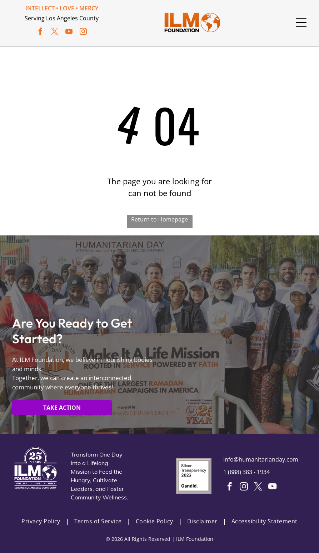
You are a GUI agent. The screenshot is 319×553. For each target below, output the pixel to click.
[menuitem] (42, 521)
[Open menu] (301, 22)
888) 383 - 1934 (250, 472)
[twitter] (54, 32)
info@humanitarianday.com (260, 459)
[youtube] (69, 32)
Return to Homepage (159, 219)
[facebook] (40, 32)
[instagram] (83, 32)
